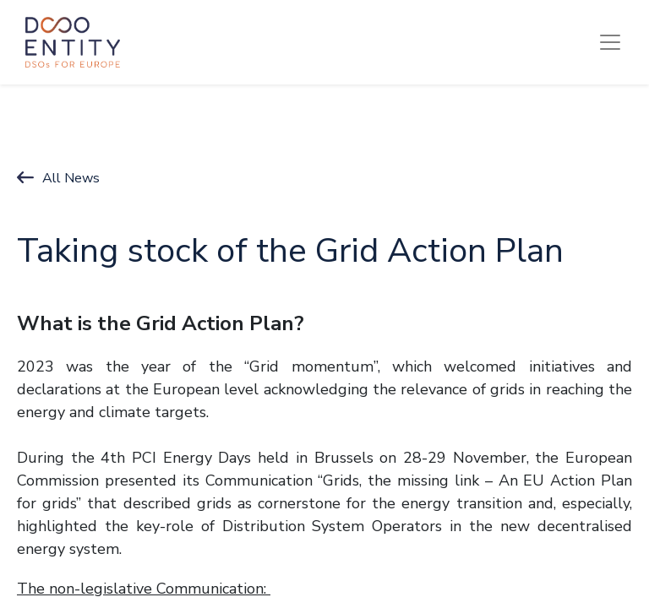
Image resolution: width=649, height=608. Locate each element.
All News (71, 178)
